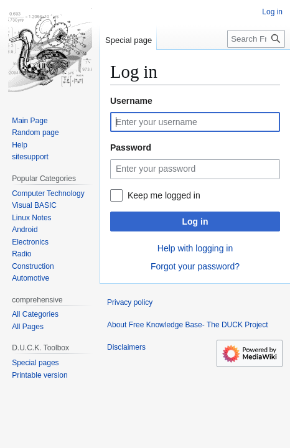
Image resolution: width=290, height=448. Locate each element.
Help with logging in (195, 248)
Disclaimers (126, 347)
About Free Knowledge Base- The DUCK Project (187, 324)
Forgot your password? (195, 266)
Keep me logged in (164, 195)
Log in (195, 221)
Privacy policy (129, 302)
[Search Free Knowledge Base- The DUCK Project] (256, 39)
